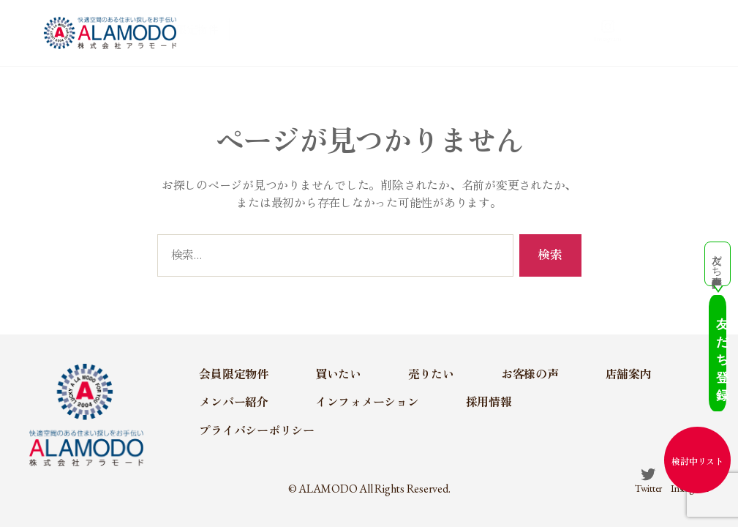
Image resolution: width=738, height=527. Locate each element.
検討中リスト (697, 462)
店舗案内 (540, 31)
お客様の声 (470, 31)
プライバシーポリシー (257, 430)
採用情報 (489, 402)
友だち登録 (697, 381)
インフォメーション (367, 402)
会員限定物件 (258, 31)
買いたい (334, 31)
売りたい (399, 31)
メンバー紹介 (610, 32)
